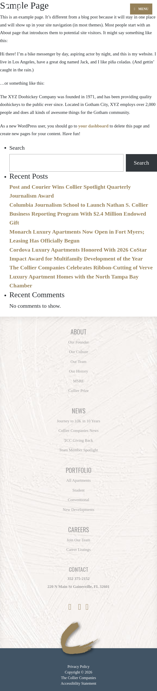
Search (17, 148)
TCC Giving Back (78, 440)
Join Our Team (78, 540)
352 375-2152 (78, 578)
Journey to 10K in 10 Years (78, 421)
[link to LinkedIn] (87, 607)
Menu (141, 9)
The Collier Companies (78, 678)
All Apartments (78, 480)
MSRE (78, 381)
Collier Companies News (79, 430)
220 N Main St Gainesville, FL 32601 (79, 586)
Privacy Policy (78, 667)
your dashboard (93, 125)
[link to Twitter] (76, 607)
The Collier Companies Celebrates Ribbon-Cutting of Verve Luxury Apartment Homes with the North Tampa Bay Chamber (81, 276)
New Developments (78, 509)
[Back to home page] (30, 7)
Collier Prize (78, 390)
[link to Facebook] (71, 607)
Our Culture (78, 352)
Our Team (78, 361)
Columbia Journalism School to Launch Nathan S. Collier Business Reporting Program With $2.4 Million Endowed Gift (78, 214)
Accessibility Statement (78, 683)
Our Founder (78, 342)
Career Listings (78, 549)
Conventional (78, 500)
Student (78, 490)
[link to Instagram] (81, 607)
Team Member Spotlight (78, 450)
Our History (78, 371)
